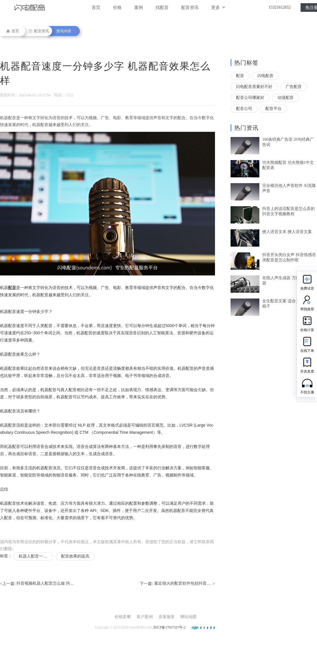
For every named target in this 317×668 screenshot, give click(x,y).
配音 (240, 76)
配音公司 (244, 108)
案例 (138, 7)
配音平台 (273, 108)
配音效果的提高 (75, 556)
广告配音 (294, 87)
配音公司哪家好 (250, 97)
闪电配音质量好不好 (254, 87)
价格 (117, 7)
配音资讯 (190, 7)
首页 (96, 7)
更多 (218, 7)
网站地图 (188, 617)
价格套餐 (123, 617)
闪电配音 (265, 76)
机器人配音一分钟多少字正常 (36, 556)
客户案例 (145, 617)
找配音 (162, 7)
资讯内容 (63, 31)
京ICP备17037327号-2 (169, 627)
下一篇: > (177, 584)
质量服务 (166, 617)
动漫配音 (286, 97)
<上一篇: (37, 584)
